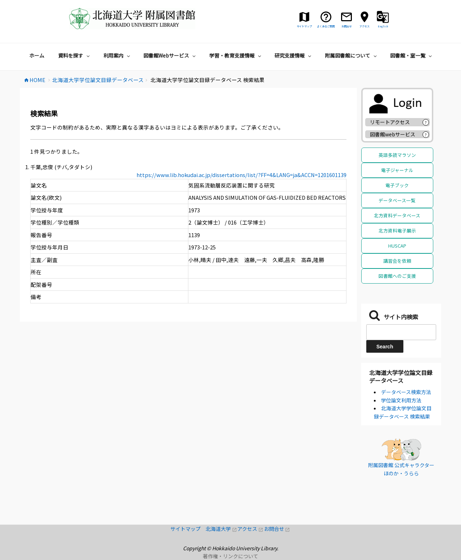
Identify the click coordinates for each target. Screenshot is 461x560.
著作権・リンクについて (230, 556)
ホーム (36, 55)
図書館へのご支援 (397, 275)
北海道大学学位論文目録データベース (401, 376)
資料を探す (74, 55)
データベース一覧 (397, 200)
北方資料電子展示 (397, 230)
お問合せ (277, 528)
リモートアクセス (390, 122)
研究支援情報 (293, 55)
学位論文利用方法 (401, 400)
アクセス (250, 528)
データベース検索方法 (406, 392)
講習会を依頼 (397, 260)
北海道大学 (221, 528)
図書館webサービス (392, 134)
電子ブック (397, 185)
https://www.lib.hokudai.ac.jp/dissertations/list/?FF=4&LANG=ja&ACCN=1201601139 (241, 175)
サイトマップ (188, 528)
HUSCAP (397, 245)
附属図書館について (352, 55)
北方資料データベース (397, 215)
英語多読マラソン (397, 155)
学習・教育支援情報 (236, 55)
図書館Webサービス (170, 55)
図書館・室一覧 (412, 55)
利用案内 (117, 55)
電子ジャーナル (397, 170)
